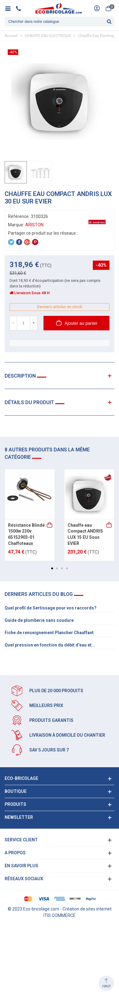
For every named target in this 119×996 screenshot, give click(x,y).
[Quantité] (23, 323)
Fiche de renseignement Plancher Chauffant (49, 632)
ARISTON (34, 224)
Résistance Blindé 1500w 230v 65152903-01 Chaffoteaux (26, 534)
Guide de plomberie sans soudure (39, 620)
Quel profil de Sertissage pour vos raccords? (50, 607)
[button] (52, 568)
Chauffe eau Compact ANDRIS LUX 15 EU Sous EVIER (85, 534)
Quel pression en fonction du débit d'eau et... (50, 644)
